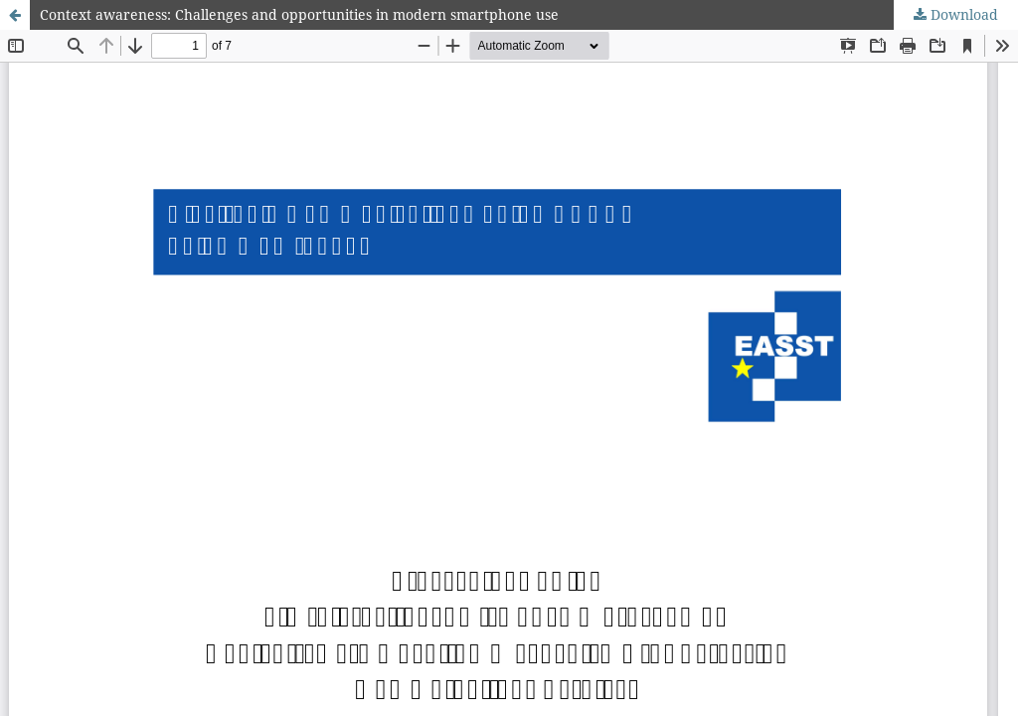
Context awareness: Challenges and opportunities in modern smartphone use (299, 14)
